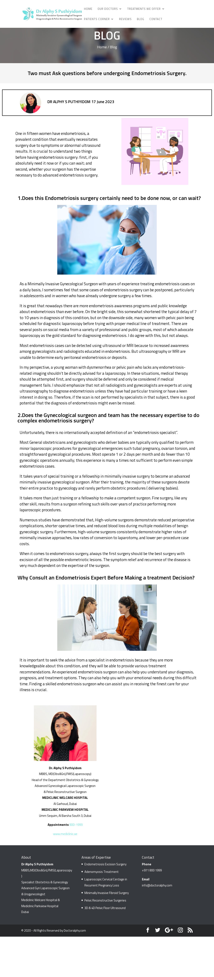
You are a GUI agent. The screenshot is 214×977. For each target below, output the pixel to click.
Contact (155, 19)
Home (88, 9)
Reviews (125, 19)
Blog (140, 19)
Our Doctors (108, 9)
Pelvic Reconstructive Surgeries (105, 900)
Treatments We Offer (144, 9)
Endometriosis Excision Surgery (105, 864)
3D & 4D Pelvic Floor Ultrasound (105, 907)
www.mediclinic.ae (65, 833)
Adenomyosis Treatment (101, 871)
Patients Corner (97, 19)
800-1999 (76, 824)
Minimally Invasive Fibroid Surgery (106, 892)
